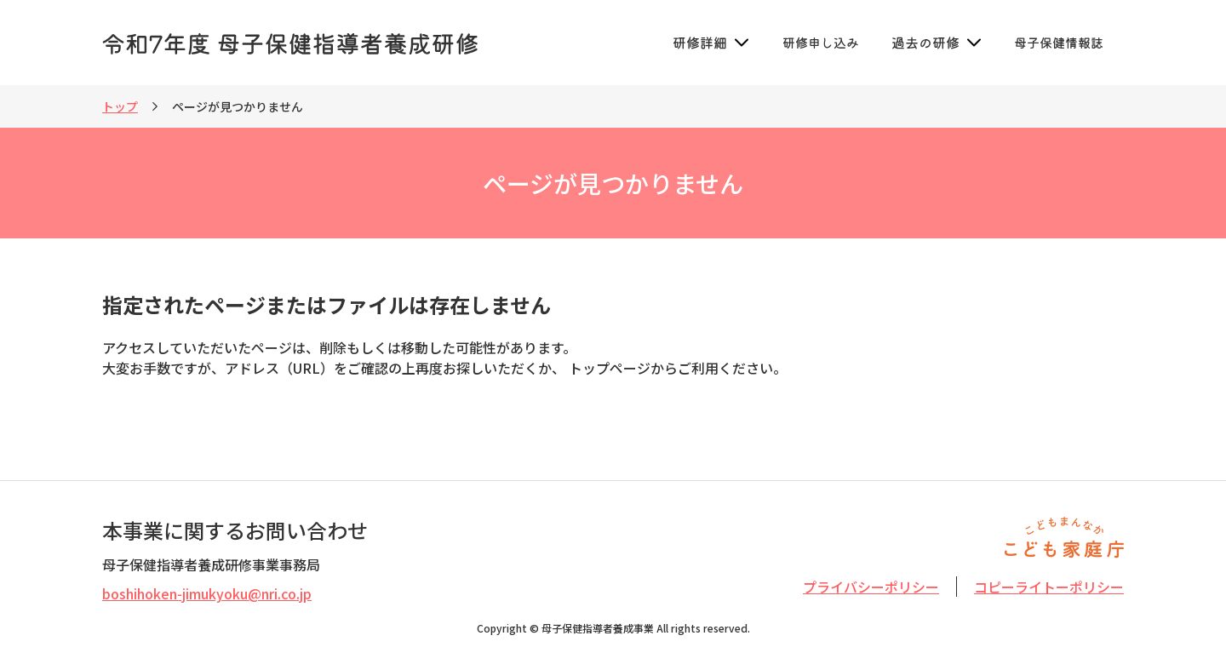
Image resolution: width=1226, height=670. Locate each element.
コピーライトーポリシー (1049, 586)
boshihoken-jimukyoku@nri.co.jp (207, 593)
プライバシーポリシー (871, 586)
